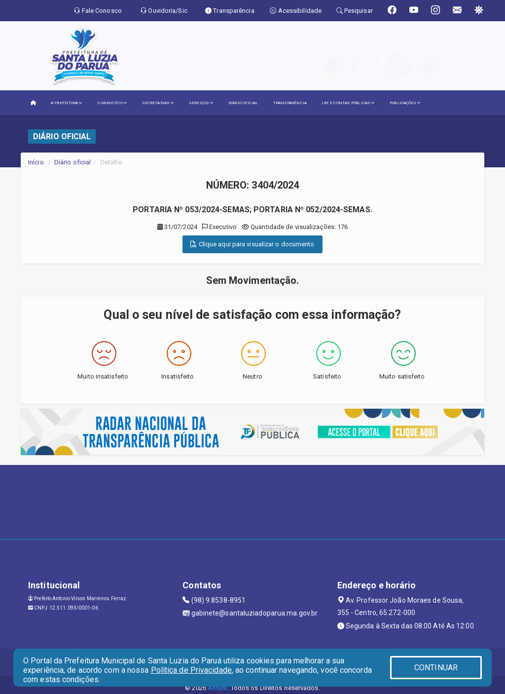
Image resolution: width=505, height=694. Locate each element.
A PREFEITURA (66, 103)
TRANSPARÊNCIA (290, 103)
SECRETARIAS (158, 103)
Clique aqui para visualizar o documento (252, 244)
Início (36, 162)
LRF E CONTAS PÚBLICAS (348, 103)
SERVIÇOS (201, 103)
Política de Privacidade (191, 670)
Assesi (218, 688)
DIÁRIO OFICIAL (243, 103)
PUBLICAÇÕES (405, 103)
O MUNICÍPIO (112, 103)
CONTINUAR (436, 667)
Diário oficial (72, 162)
